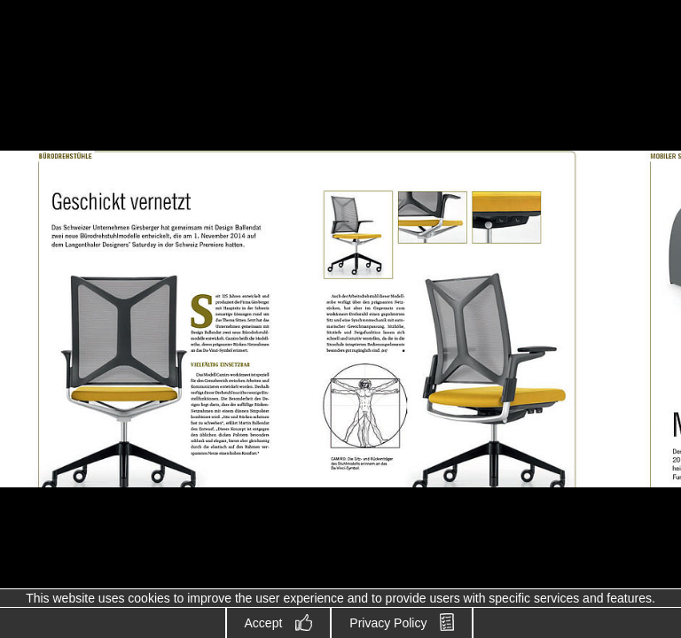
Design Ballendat (88, 77)
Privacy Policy (388, 623)
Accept (264, 623)
